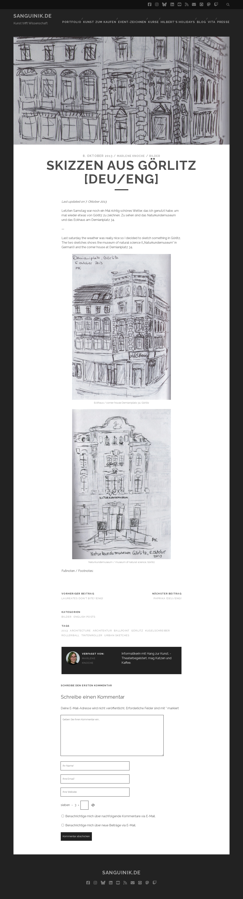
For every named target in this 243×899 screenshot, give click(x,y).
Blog (199, 16)
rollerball (71, 626)
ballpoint (121, 621)
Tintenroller (91, 626)
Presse (224, 16)
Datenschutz (150, 894)
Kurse (152, 16)
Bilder (156, 147)
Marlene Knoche (130, 147)
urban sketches (116, 626)
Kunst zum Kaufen (98, 16)
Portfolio (71, 16)
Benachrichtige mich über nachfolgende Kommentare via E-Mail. (110, 807)
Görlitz (137, 621)
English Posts (84, 607)
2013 (65, 621)
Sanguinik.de (32, 16)
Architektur (102, 621)
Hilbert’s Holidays (176, 16)
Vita (211, 16)
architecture (80, 621)
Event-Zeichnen (130, 16)
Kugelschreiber (157, 621)
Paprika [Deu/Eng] (167, 589)
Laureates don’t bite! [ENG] (82, 589)
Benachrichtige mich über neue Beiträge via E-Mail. (100, 816)
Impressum (129, 894)
